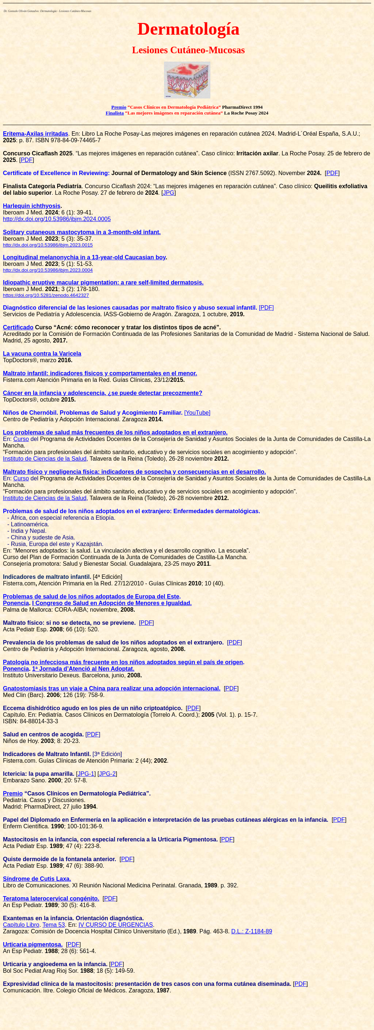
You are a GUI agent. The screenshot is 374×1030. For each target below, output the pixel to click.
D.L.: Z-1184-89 (251, 931)
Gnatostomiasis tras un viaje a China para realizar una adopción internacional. (112, 688)
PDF (146, 623)
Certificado (18, 327)
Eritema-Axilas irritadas (35, 134)
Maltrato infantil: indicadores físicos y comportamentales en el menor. (100, 373)
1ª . (83, 669)
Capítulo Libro (21, 925)
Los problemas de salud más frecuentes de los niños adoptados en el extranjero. (115, 432)
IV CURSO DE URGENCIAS (116, 925)
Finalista (115, 113)
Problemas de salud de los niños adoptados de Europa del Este (91, 596)
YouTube (197, 413)
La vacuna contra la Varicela (42, 354)
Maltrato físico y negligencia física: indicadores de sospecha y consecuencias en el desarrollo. (134, 472)
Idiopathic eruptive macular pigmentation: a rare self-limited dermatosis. (103, 282)
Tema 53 (53, 925)
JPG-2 (107, 774)
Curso (21, 439)
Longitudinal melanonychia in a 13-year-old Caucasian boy (84, 257)
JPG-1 (86, 774)
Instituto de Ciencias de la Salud (45, 459)
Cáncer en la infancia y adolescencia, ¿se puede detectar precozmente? (102, 393)
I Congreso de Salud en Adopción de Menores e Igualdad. (112, 603)
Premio (118, 107)
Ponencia (16, 603)
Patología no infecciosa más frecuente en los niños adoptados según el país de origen (123, 662)
